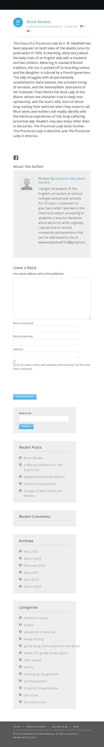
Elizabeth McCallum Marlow (44, 26)
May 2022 (31, 572)
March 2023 (32, 558)
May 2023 (31, 551)
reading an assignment (41, 674)
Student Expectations (40, 484)
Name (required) (23, 323)
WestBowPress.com (24, 737)
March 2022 (32, 586)
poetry (29, 667)
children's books (36, 618)
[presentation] (42, 382)
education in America (39, 632)
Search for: (25, 413)
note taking (32, 660)
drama (28, 625)
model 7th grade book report (46, 653)
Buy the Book (60, 726)
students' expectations (41, 688)
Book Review (38, 21)
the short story (35, 702)
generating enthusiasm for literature (52, 646)
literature (70, 26)
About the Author (36, 726)
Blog (76, 726)
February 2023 (34, 565)
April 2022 (31, 579)
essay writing (34, 639)
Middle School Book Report (44, 477)
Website (18, 349)
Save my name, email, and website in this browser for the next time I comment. (51, 366)
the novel (31, 695)
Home (16, 726)
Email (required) (23, 336)
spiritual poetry (35, 681)
